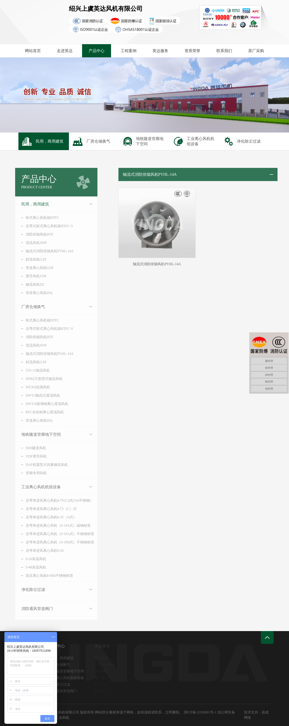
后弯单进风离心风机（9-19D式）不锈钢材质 (54, 542)
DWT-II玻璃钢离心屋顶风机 (41, 404)
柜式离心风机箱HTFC (37, 218)
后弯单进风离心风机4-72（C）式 (45, 509)
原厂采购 (256, 51)
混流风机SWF (30, 243)
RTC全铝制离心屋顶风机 (39, 412)
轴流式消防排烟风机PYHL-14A (44, 251)
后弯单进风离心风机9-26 (39, 550)
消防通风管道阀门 (31, 608)
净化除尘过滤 (27, 589)
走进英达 (65, 51)
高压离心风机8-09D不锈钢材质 (44, 575)
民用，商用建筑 (29, 204)
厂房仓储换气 (27, 307)
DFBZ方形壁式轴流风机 (38, 379)
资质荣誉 (192, 51)
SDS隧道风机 (30, 448)
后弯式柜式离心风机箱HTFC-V (44, 226)
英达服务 (160, 51)
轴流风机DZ (29, 284)
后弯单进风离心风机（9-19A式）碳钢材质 (52, 525)
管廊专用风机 (30, 473)
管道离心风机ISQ (33, 293)
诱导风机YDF (30, 276)
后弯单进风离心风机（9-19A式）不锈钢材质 (54, 534)
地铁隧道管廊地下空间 (35, 434)
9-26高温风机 (30, 559)
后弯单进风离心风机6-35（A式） (45, 517)
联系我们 (224, 51)
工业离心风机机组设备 (35, 487)
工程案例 (128, 51)
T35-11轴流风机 (32, 370)
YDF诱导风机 (30, 456)
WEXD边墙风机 (32, 387)
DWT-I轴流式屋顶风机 (37, 395)
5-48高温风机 (30, 567)
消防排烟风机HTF (34, 234)
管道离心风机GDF (34, 268)
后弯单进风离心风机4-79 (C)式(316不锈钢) (52, 500)
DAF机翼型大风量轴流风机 (41, 464)
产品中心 (96, 51)
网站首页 (33, 51)
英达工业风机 (58, 717)
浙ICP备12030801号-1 (200, 712)
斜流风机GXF (30, 259)
